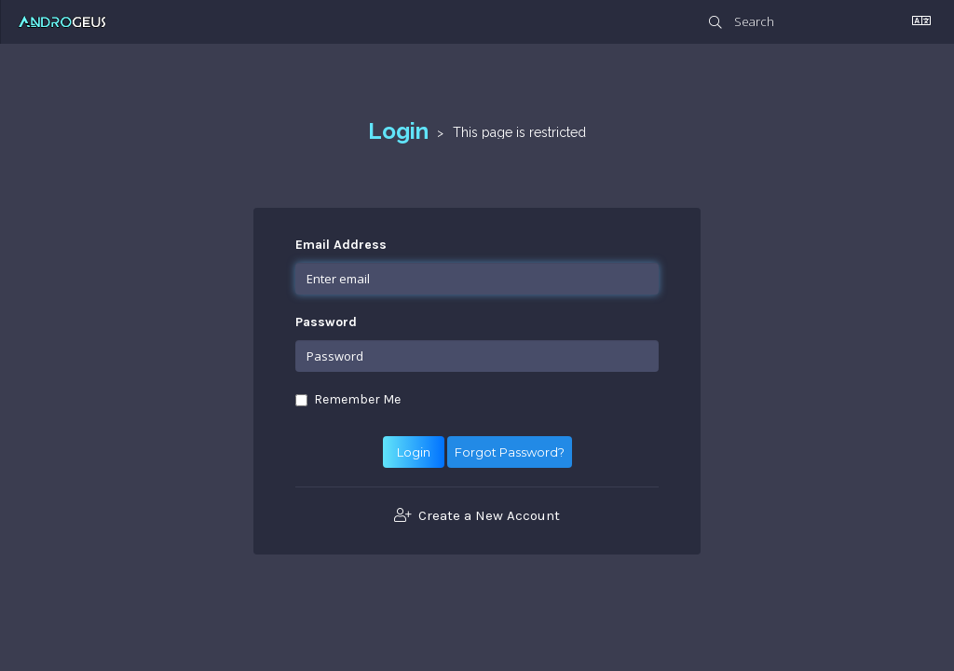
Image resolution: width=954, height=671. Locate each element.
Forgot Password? (510, 452)
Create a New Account (477, 515)
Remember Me (348, 399)
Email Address (341, 245)
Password (326, 322)
